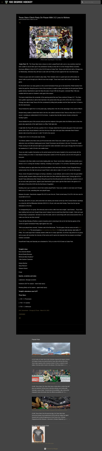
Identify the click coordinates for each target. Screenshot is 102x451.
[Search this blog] (92, 2)
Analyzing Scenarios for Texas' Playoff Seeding (43, 383)
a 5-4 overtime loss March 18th (50, 230)
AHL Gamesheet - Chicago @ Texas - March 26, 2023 (34, 310)
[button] (20, 23)
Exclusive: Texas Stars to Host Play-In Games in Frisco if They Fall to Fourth (51, 356)
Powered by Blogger (51, 448)
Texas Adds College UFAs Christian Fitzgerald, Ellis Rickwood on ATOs (49, 410)
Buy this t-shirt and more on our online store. (43, 443)
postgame (22, 314)
